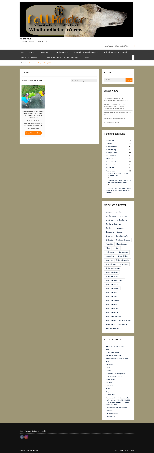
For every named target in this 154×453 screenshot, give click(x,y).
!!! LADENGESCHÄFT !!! (111, 123)
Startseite (24, 63)
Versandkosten (34, 128)
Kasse (108, 367)
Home (22, 52)
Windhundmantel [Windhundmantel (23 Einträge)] (111, 296)
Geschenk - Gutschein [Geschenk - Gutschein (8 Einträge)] (113, 224)
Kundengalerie (72, 57)
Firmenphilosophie (59, 52)
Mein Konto (109, 386)
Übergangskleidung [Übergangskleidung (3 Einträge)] (112, 328)
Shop (30, 52)
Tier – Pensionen (111, 156)
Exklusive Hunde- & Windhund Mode (117, 358)
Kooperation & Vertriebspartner (85, 52)
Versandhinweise (111, 165)
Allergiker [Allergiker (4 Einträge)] (109, 212)
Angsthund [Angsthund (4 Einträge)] (109, 220)
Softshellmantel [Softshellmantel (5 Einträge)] (111, 264)
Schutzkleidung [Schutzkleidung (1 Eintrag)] (123, 256)
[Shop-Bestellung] (84, 80)
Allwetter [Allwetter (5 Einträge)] (119, 212)
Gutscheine (111, 394)
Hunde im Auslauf (111, 146)
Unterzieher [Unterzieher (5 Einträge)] (124, 264)
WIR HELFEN (110, 168)
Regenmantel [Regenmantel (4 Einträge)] (123, 252)
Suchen (129, 80)
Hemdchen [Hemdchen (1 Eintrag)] (119, 228)
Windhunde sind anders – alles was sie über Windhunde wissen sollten (119, 182)
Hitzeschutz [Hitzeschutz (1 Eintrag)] (110, 232)
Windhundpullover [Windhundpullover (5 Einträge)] (112, 308)
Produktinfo (109, 389)
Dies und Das (110, 140)
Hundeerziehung (111, 150)
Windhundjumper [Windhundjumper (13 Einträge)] (111, 292)
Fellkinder (25, 38)
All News (85, 57)
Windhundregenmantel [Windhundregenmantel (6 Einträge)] (113, 316)
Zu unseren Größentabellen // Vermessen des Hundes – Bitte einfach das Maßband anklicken (118, 190)
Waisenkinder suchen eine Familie (116, 52)
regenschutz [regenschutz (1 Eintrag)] (110, 256)
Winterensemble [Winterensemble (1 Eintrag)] (125, 320)
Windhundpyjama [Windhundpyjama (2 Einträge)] (112, 312)
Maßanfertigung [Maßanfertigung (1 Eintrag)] (121, 244)
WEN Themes (130, 450)
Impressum (35, 57)
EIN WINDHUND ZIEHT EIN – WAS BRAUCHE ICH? (118, 174)
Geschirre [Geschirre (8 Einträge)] (109, 228)
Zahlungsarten (110, 416)
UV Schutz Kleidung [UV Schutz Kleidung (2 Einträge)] (113, 268)
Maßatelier (44, 52)
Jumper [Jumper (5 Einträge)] (119, 232)
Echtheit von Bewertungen (114, 355)
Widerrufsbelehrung (112, 413)
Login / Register (108, 46)
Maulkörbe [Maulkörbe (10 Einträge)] (109, 244)
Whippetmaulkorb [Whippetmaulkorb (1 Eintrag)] (112, 276)
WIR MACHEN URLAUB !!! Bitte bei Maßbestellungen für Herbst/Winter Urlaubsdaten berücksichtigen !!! (115, 106)
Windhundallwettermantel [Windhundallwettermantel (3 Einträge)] (114, 280)
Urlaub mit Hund (111, 162)
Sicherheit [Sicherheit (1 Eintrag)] (109, 260)
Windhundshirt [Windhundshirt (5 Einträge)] (111, 320)
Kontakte (23, 57)
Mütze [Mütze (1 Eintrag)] (108, 248)
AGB (107, 349)
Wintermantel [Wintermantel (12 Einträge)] (110, 324)
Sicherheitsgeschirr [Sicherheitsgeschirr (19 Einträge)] (122, 260)
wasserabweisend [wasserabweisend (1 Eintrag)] (112, 272)
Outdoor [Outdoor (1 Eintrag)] (116, 248)
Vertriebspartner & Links (115, 376)
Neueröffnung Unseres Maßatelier (114, 118)
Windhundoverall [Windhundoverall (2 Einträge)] (111, 304)
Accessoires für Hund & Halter (115, 346)
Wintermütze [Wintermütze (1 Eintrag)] (122, 324)
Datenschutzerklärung (54, 57)
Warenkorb (109, 410)
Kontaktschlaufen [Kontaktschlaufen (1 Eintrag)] (122, 236)
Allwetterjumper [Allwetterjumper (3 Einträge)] (111, 216)
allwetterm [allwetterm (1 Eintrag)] (123, 216)
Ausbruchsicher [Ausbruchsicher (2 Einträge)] (122, 220)
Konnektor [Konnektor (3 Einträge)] (109, 236)
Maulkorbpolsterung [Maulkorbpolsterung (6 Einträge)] (123, 240)
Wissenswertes (110, 171)
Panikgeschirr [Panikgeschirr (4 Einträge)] (110, 252)
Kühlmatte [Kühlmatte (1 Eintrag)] (109, 240)
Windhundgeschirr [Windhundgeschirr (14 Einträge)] (112, 284)
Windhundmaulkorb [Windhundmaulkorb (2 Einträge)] (112, 300)
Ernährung (109, 143)
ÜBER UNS (109, 159)
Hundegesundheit (111, 153)
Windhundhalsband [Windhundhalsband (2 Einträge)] (112, 288)
